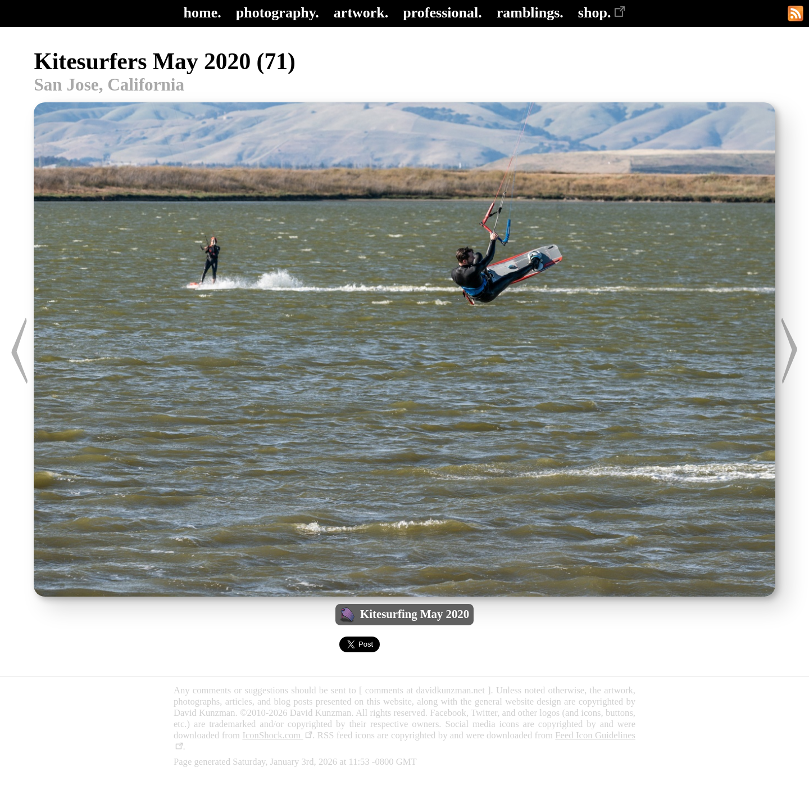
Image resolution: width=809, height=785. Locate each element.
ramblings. (530, 12)
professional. (442, 12)
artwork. (361, 12)
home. (202, 12)
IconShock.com (277, 735)
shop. (602, 12)
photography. (277, 12)
